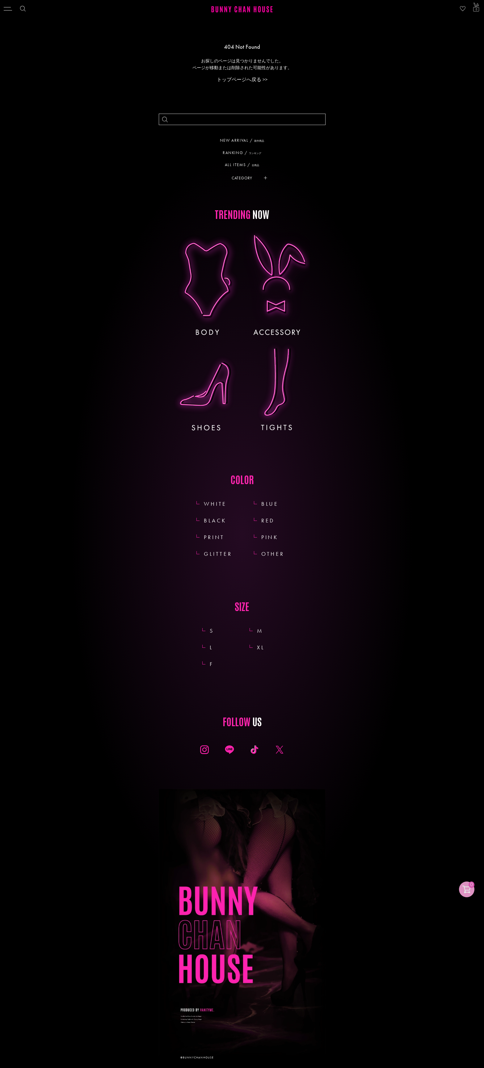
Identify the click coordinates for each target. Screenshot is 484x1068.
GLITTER (218, 553)
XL (268, 647)
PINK (269, 537)
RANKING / (244, 152)
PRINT (214, 537)
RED (268, 520)
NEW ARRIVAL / (244, 140)
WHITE (215, 503)
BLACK (215, 520)
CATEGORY (242, 178)
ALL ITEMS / (244, 164)
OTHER (272, 553)
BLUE (270, 503)
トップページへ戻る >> (242, 79)
